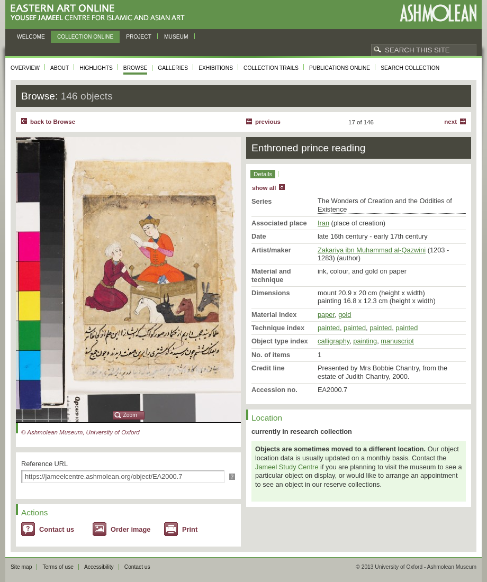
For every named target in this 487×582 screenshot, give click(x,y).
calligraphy (333, 341)
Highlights (96, 68)
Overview (25, 68)
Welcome (31, 37)
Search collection (410, 68)
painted (329, 328)
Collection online (85, 37)
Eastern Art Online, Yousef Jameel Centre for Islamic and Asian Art (100, 13)
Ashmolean (438, 13)
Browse (135, 68)
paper (326, 315)
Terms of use (58, 567)
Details (263, 174)
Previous (268, 122)
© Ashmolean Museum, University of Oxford (80, 432)
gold (344, 315)
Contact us (56, 529)
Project (138, 37)
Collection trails (271, 68)
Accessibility (99, 567)
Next (450, 122)
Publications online (339, 68)
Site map (21, 567)
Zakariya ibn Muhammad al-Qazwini (372, 250)
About (59, 68)
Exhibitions (216, 68)
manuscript (397, 341)
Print (189, 529)
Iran (323, 223)
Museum (176, 37)
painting (365, 341)
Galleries (173, 68)
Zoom (130, 415)
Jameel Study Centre (287, 467)
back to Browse (52, 122)
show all (264, 188)
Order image (130, 529)
